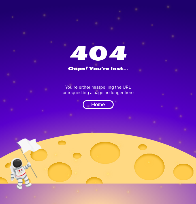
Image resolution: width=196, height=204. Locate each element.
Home (98, 104)
